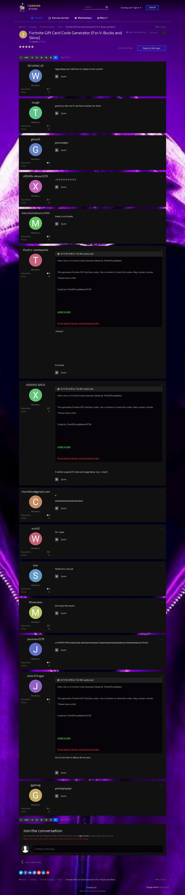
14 (46, 57)
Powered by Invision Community (92, 891)
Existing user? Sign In (131, 8)
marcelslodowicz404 (36, 213)
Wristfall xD (36, 65)
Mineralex (35, 602)
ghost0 (35, 139)
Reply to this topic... (45, 849)
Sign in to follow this (137, 32)
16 (55, 57)
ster (35, 565)
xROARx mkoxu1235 (35, 176)
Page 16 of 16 (65, 57)
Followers (154, 33)
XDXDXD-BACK (35, 384)
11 (32, 57)
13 (41, 57)
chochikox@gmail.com (35, 491)
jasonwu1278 (35, 639)
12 (37, 57)
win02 (36, 528)
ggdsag (36, 785)
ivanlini (35, 41)
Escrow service (60, 17)
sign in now (83, 835)
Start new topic (126, 48)
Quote (63, 76)
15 (51, 57)
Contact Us (91, 887)
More (104, 17)
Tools (43, 41)
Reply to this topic (151, 48)
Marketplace (84, 17)
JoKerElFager (35, 676)
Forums (38, 17)
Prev (26, 57)
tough (35, 102)
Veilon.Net (164, 887)
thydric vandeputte (35, 249)
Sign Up (152, 7)
